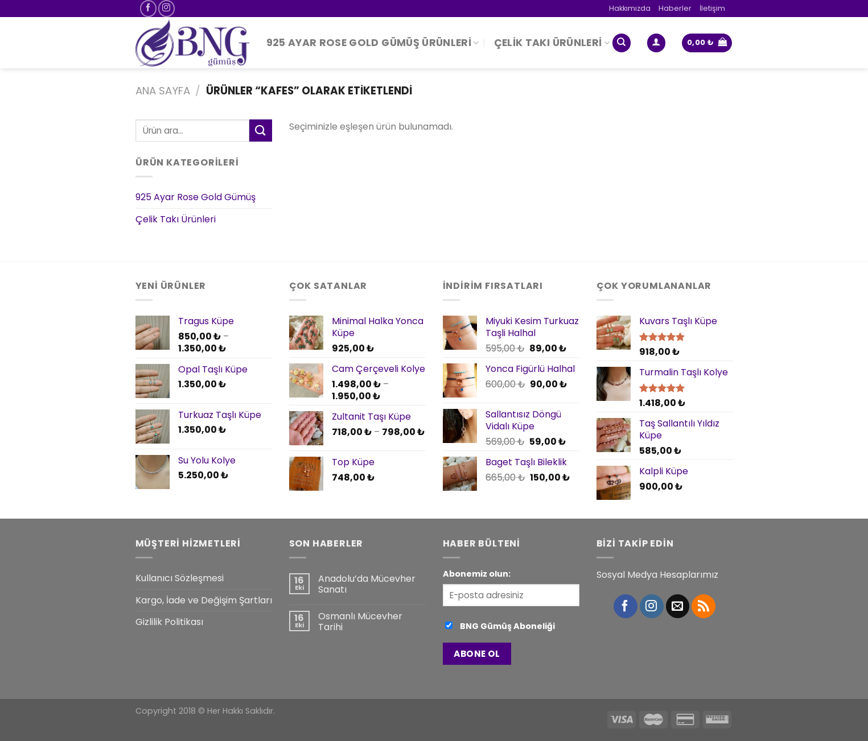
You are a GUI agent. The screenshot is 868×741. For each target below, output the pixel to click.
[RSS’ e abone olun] (703, 606)
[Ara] (621, 43)
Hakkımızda (630, 8)
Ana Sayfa (162, 91)
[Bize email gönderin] (678, 606)
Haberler (675, 8)
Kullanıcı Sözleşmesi (179, 578)
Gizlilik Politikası (169, 621)
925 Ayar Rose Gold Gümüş (195, 197)
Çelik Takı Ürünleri (552, 42)
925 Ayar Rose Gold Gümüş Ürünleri (372, 42)
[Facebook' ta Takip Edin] (148, 8)
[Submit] (260, 130)
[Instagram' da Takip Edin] (166, 8)
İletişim (712, 8)
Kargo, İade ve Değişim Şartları (203, 600)
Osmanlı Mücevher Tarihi (360, 621)
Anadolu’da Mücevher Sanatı (367, 584)
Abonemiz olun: (477, 573)
